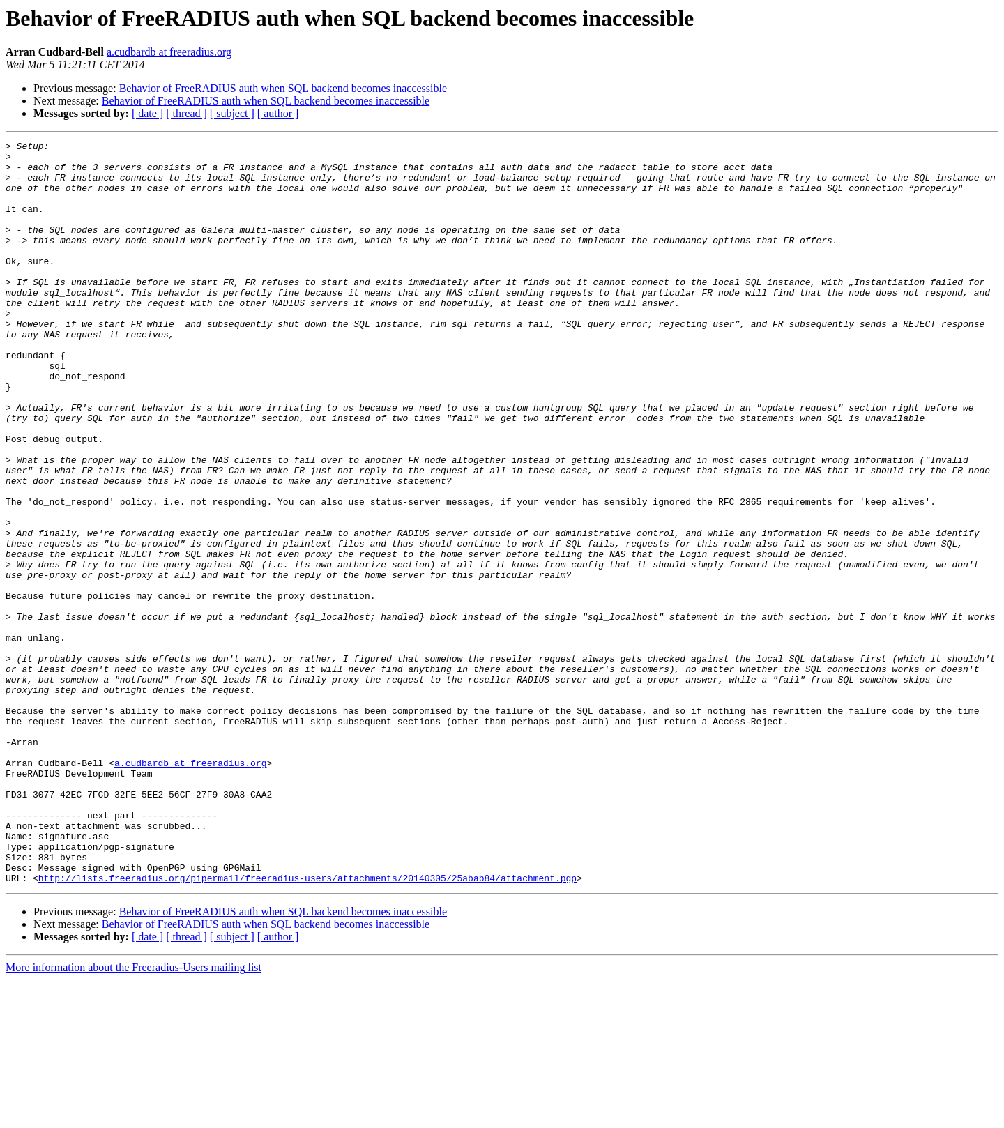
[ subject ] (232, 113)
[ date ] (147, 113)
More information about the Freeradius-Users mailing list (133, 1116)
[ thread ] (186, 113)
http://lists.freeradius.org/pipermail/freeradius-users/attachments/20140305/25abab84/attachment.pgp (307, 1026)
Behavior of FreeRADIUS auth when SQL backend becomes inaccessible (283, 88)
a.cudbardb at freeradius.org (169, 52)
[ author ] (278, 113)
